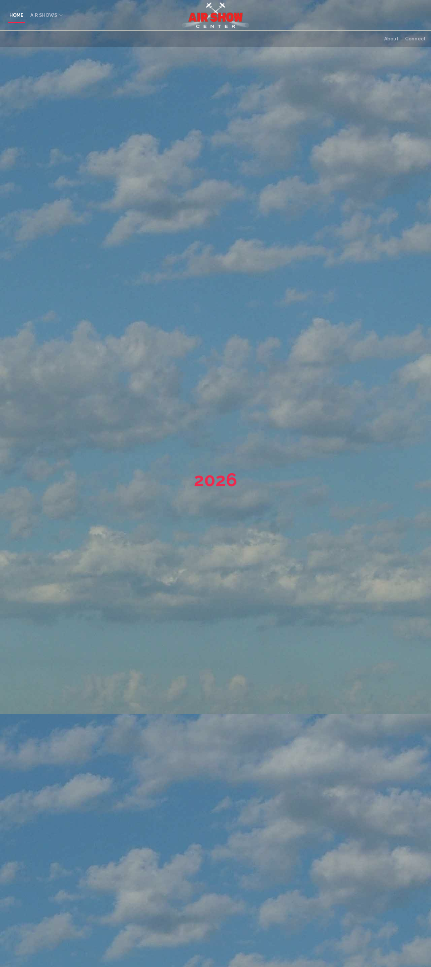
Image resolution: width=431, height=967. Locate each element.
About (391, 38)
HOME (16, 15)
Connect (415, 38)
